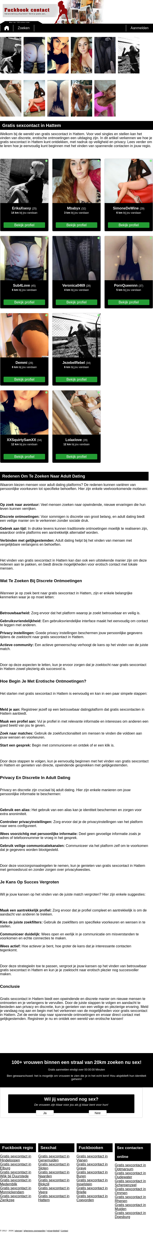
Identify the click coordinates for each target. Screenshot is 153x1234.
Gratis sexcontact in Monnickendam (15, 1190)
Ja (44, 1113)
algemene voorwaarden (35, 1231)
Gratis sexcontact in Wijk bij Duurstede (15, 1174)
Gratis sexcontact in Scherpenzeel (130, 1183)
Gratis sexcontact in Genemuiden (54, 1158)
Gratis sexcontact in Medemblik (15, 1182)
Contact (64, 1231)
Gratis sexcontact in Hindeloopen (15, 1158)
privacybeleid (53, 1231)
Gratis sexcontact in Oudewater (130, 1175)
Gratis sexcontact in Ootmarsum (130, 1167)
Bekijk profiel (24, 225)
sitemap (18, 1231)
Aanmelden (140, 28)
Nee (98, 1113)
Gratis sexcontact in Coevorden (92, 1198)
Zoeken (24, 28)
